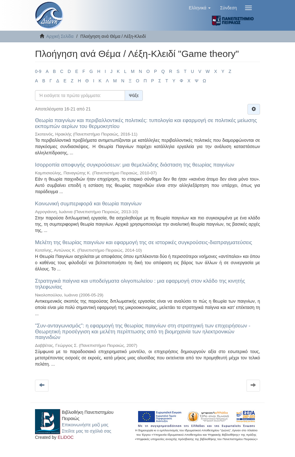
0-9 (38, 71)
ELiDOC (65, 437)
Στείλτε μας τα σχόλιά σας (86, 431)
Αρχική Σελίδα (59, 36)
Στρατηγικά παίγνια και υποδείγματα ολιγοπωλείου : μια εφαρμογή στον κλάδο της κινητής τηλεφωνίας (140, 284)
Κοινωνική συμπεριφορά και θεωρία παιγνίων (88, 204)
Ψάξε (134, 95)
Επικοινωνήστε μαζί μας (85, 424)
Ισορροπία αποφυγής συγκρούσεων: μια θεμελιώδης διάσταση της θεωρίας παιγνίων (134, 165)
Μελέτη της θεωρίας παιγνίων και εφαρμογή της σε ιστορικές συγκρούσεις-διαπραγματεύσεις (143, 242)
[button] (199, 8)
